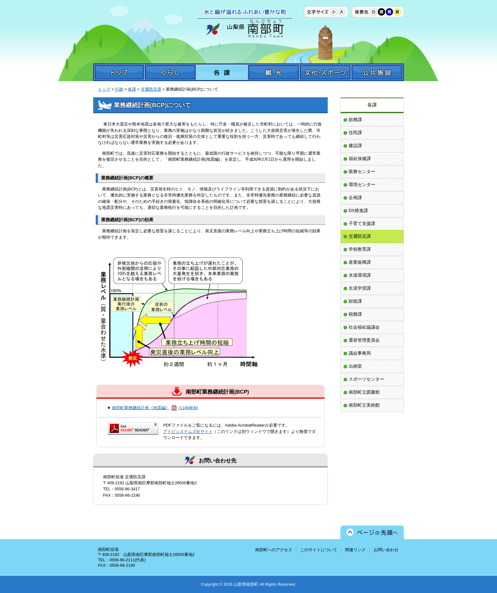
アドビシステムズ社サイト (188, 431)
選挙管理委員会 (364, 340)
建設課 (355, 145)
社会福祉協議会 (364, 327)
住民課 (355, 132)
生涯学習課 (360, 288)
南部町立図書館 (364, 392)
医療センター (362, 171)
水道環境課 (360, 275)
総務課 (355, 119)
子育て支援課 (362, 223)
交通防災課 (151, 89)
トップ (104, 89)
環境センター (362, 184)
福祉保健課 (360, 158)
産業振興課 (360, 262)
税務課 (355, 314)
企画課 (355, 197)
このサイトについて (318, 549)
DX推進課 (358, 210)
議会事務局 (360, 353)
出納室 (355, 366)
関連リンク (355, 549)
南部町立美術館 (364, 405)
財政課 (355, 301)
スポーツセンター (366, 379)
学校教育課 (360, 249)
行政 (119, 89)
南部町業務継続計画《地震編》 (155, 407)
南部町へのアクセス (273, 549)
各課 (132, 89)
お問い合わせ (386, 549)
